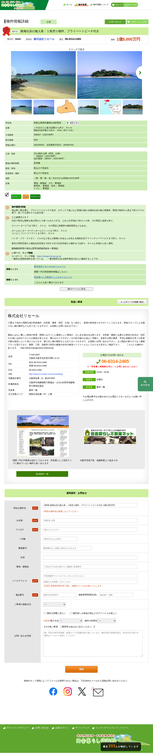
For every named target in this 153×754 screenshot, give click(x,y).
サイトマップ (82, 729)
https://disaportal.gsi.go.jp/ (49, 257)
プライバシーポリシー (17, 729)
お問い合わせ (115, 22)
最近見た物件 (131, 5)
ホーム (67, 4)
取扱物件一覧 (42, 475)
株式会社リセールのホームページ (50, 267)
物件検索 (81, 4)
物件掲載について (99, 4)
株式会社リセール (44, 39)
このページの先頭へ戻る (132, 303)
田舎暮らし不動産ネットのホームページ (53, 278)
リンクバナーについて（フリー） (113, 729)
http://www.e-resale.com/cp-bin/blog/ (46, 375)
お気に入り (117, 5)
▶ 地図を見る (73, 124)
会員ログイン (62, 729)
